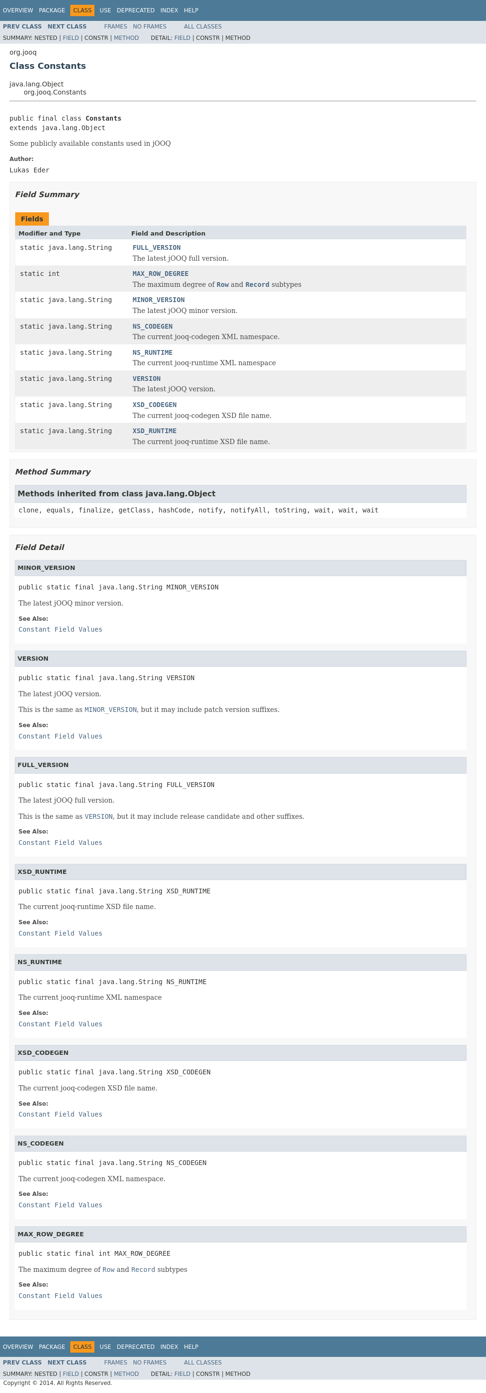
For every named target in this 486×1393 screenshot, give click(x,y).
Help (191, 10)
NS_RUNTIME (153, 352)
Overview (18, 10)
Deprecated (136, 10)
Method (126, 38)
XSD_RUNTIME (155, 431)
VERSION (147, 378)
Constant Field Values (61, 629)
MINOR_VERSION (159, 299)
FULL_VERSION (157, 247)
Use (105, 10)
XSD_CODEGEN (155, 404)
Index (169, 10)
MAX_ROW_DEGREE (161, 273)
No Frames (150, 26)
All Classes (203, 26)
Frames (116, 26)
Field (71, 38)
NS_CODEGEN (153, 326)
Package (52, 10)
